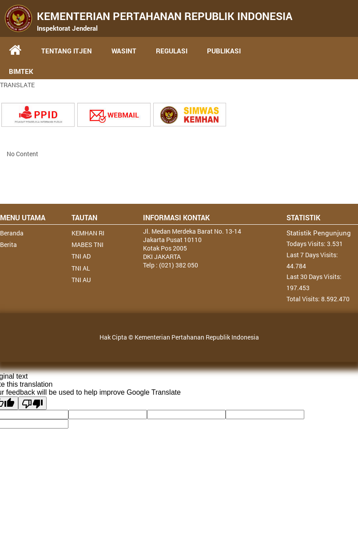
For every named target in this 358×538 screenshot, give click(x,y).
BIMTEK (21, 71)
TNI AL (81, 268)
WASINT (123, 50)
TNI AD (81, 256)
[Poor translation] (32, 403)
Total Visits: (303, 299)
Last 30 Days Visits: (314, 276)
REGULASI (171, 50)
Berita (8, 244)
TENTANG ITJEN (66, 50)
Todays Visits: (306, 243)
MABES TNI (87, 244)
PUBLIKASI (224, 50)
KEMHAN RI (88, 233)
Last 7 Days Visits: (312, 255)
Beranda (12, 233)
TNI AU (81, 279)
